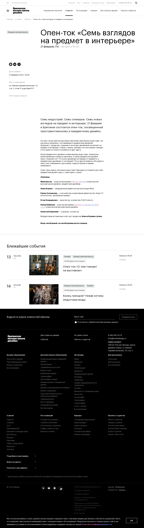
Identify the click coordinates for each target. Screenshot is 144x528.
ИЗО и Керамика (47, 402)
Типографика (79, 400)
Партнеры (11, 440)
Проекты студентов (128, 10)
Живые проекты (80, 425)
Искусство (78, 394)
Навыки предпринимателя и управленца (85, 384)
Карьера (94, 10)
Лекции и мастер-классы (18, 32)
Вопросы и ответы (47, 431)
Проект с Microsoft (115, 434)
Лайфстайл (78, 380)
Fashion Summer (115, 431)
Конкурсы (78, 428)
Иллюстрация (46, 364)
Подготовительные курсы (17, 362)
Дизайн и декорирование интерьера (55, 388)
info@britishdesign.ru (117, 338)
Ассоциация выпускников (84, 420)
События (86, 3)
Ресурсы (10, 437)
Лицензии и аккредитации (17, 431)
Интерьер (78, 377)
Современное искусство (50, 367)
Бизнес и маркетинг (15, 365)
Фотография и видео (48, 379)
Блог (79, 3)
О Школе (69, 10)
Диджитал (78, 371)
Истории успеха (98, 3)
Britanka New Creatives (117, 428)
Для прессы (11, 434)
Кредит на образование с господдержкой (85, 499)
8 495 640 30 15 (125, 3)
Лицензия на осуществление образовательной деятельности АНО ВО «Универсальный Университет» (87, 507)
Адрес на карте (114, 341)
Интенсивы (79, 355)
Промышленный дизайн (83, 374)
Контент (77, 365)
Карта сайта (79, 513)
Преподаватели (13, 428)
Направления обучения (53, 10)
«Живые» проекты (115, 422)
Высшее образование (16, 355)
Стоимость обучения (48, 422)
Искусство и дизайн (15, 359)
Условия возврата (81, 494)
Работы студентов (82, 339)
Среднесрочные (47, 399)
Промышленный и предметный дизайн (52, 383)
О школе (18, 19)
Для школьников (115, 355)
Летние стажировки (82, 434)
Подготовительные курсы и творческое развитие (51, 395)
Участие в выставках (82, 431)
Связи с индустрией (15, 443)
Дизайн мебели (79, 182)
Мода (76, 359)
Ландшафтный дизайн (49, 405)
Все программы (13, 368)
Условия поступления (49, 420)
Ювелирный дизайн (48, 373)
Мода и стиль (45, 370)
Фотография (79, 397)
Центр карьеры (80, 422)
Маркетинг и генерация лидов (86, 391)
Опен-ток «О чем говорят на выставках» (89, 268)
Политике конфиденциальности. (97, 524)
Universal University (19, 3)
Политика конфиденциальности (87, 487)
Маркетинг (78, 362)
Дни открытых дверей (109, 10)
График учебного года (49, 428)
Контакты (10, 449)
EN (8, 3)
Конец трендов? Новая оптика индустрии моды (89, 298)
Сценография (45, 376)
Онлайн (67, 256)
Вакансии (10, 446)
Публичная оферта (82, 490)
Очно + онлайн (80, 406)
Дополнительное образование (53, 355)
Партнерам (110, 3)
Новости (71, 3)
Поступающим (81, 10)
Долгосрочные (114, 362)
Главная (10, 19)
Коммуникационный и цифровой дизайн (53, 360)
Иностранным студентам (50, 425)
